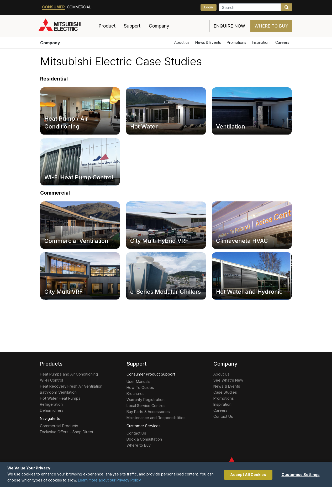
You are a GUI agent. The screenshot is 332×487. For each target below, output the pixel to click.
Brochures (136, 393)
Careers (282, 42)
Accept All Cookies (248, 474)
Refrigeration (51, 404)
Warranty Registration (146, 399)
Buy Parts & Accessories (148, 411)
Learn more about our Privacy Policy (109, 480)
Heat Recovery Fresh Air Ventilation (71, 386)
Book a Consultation (144, 439)
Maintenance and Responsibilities (156, 417)
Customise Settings (301, 474)
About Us (221, 374)
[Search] (250, 7)
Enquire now (229, 26)
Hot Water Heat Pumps (60, 398)
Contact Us (136, 433)
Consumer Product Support (151, 374)
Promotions (236, 42)
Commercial (79, 7)
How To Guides (140, 387)
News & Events (208, 42)
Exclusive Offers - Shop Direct (66, 432)
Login (208, 7)
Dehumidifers (52, 410)
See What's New (228, 380)
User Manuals (138, 381)
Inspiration (261, 42)
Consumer (53, 7)
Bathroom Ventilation (58, 392)
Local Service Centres (146, 405)
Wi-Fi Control (51, 380)
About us (181, 42)
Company (50, 43)
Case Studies (225, 392)
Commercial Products (59, 426)
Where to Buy (271, 26)
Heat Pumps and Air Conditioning (69, 374)
